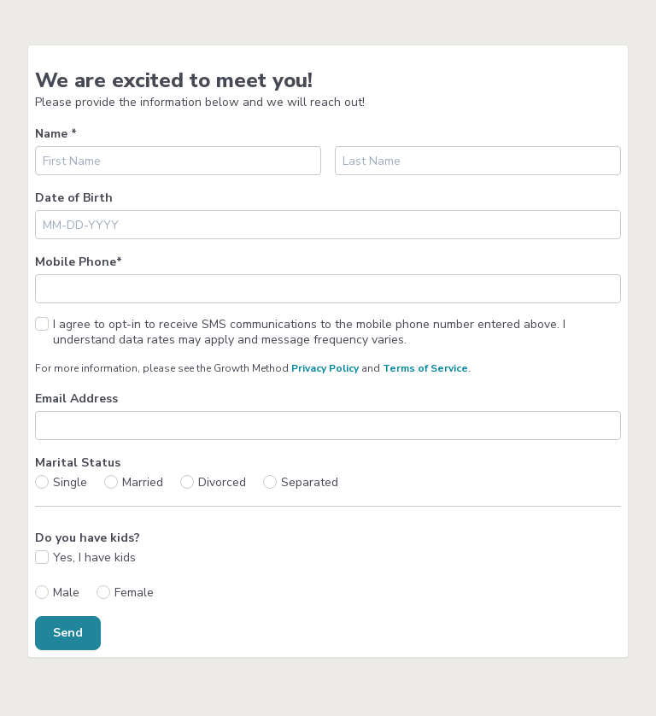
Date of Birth (74, 198)
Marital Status (77, 463)
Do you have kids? (87, 538)
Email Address (76, 398)
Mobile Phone (78, 262)
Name (56, 134)
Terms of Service (425, 368)
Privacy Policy (325, 368)
